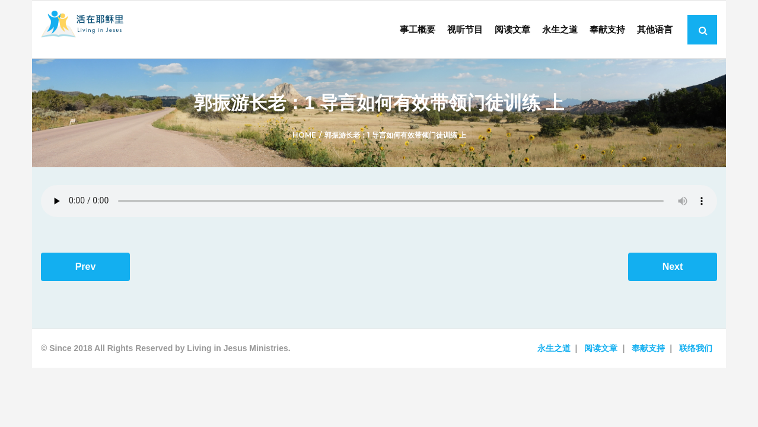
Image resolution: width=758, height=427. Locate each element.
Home (304, 140)
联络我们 (695, 353)
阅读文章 (600, 353)
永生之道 (554, 353)
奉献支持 (648, 353)
